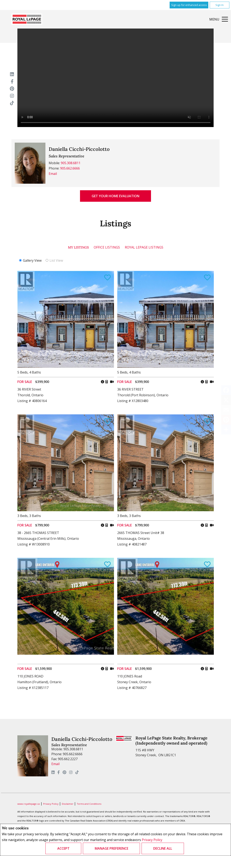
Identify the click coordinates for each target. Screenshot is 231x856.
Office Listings (107, 247)
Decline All (162, 848)
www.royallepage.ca (28, 803)
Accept (63, 848)
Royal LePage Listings (144, 247)
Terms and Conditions (89, 803)
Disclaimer (68, 803)
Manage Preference (111, 848)
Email (53, 173)
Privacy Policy (152, 840)
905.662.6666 (70, 168)
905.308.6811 (70, 163)
